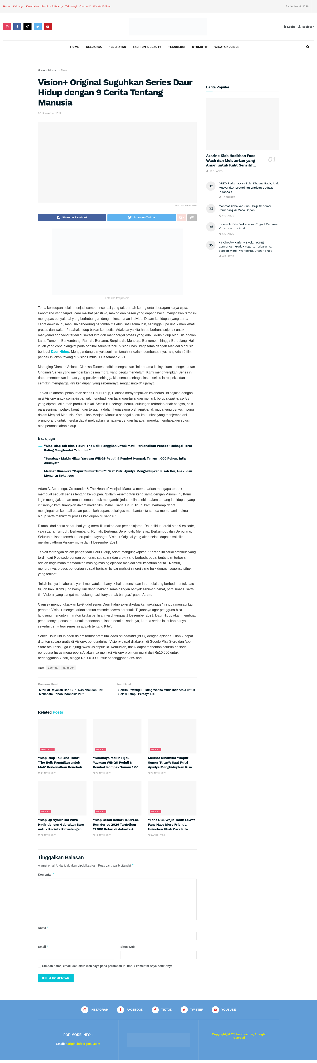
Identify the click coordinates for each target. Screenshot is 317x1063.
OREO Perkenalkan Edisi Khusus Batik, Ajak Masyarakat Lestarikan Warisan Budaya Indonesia (249, 187)
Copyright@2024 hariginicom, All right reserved (239, 1039)
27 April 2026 (102, 776)
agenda (53, 668)
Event (100, 752)
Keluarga (18, 6)
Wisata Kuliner (102, 6)
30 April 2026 (47, 776)
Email (43, 950)
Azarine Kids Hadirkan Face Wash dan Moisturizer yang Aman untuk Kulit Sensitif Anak (230, 162)
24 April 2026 (47, 838)
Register (306, 26)
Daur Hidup (60, 352)
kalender (68, 668)
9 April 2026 (156, 838)
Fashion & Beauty (52, 6)
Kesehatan (32, 6)
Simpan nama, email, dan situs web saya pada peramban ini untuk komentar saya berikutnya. (107, 969)
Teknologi (71, 6)
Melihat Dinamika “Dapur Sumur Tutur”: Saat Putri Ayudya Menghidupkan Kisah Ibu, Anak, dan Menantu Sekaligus (171, 770)
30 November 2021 (50, 113)
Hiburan (52, 70)
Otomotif (85, 6)
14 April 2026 (102, 838)
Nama (43, 930)
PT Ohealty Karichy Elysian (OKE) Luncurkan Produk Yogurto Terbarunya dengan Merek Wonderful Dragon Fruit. (246, 246)
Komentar (46, 877)
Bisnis (64, 70)
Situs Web (128, 950)
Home (6, 6)
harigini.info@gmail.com (83, 1047)
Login (289, 26)
